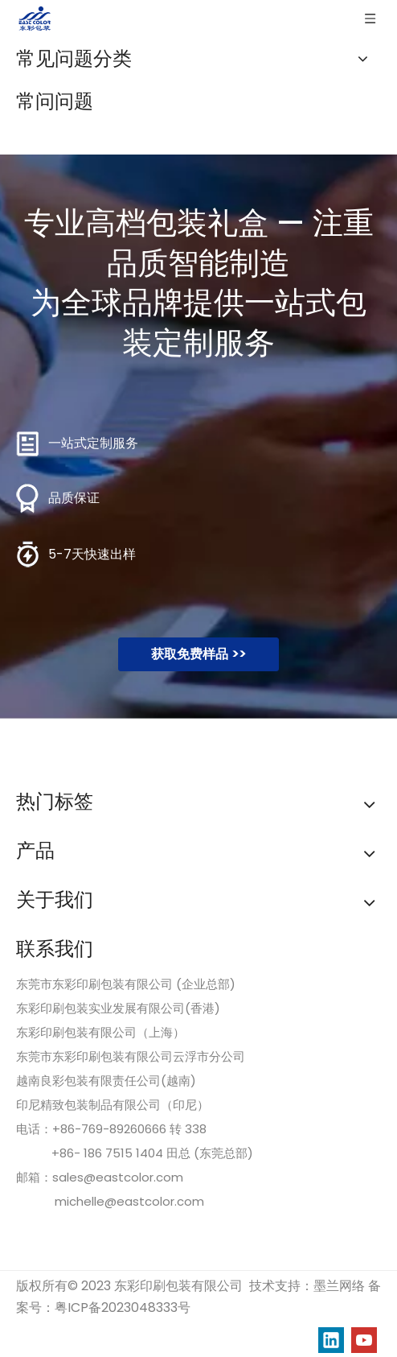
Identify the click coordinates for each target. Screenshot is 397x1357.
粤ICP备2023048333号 (122, 1307)
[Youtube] (364, 1340)
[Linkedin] (331, 1340)
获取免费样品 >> (198, 654)
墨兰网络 (339, 1286)
